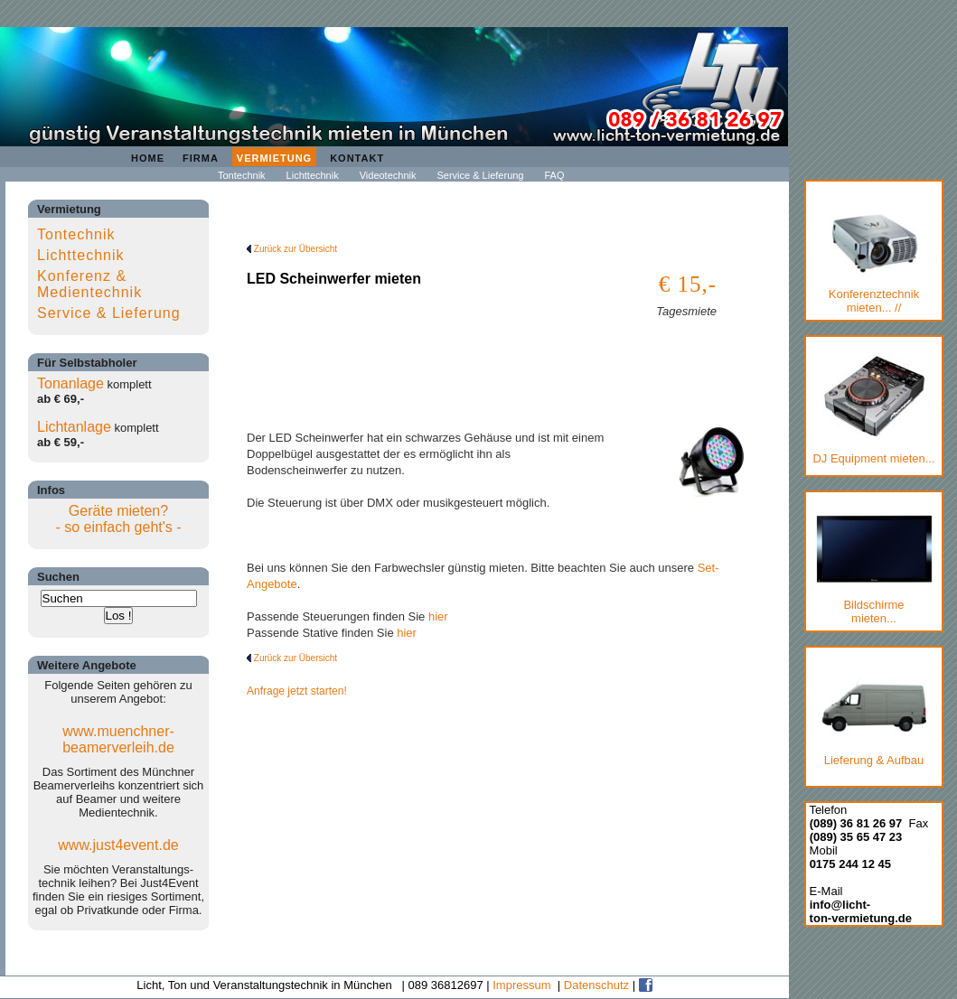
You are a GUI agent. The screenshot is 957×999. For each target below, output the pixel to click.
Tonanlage (70, 383)
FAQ (554, 175)
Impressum (521, 985)
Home (147, 158)
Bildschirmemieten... (874, 570)
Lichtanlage (74, 426)
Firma (201, 158)
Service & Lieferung (479, 175)
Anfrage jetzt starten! (297, 691)
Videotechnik (388, 175)
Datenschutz (596, 985)
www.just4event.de (118, 845)
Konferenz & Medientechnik (89, 284)
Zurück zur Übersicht (292, 249)
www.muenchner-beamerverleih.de (118, 739)
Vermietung (274, 158)
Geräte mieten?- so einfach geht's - (118, 519)
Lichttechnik (312, 175)
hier (438, 616)
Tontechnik (242, 175)
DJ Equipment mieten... (873, 410)
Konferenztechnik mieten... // (874, 263)
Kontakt (357, 158)
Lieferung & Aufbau (874, 718)
